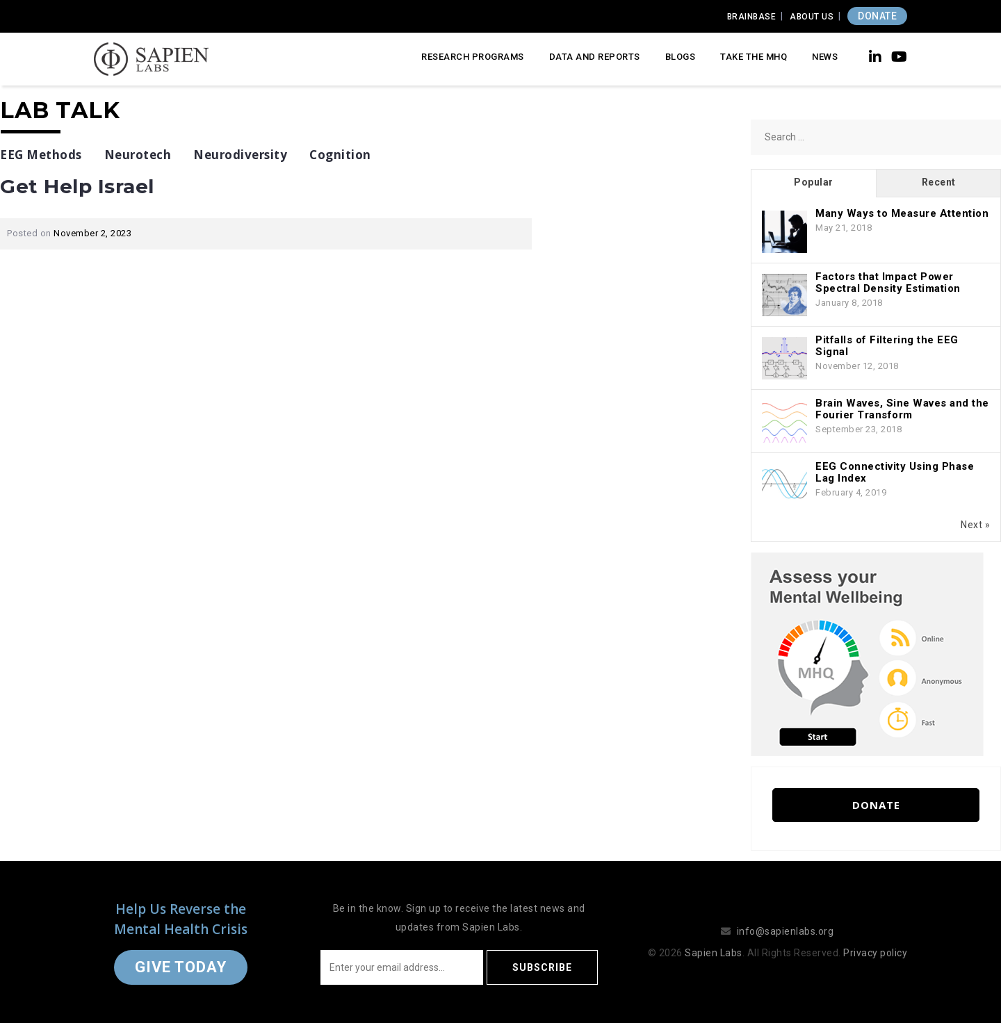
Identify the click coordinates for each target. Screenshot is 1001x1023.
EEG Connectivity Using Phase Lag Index (894, 472)
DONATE (877, 16)
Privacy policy (875, 952)
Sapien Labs (713, 952)
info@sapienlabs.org (785, 931)
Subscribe (542, 967)
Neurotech (138, 155)
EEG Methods (41, 155)
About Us (811, 17)
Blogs (680, 56)
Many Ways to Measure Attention (901, 213)
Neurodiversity (240, 155)
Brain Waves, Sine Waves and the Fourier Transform (902, 409)
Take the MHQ (753, 56)
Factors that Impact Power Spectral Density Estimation (888, 282)
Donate (876, 805)
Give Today (181, 967)
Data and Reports (594, 56)
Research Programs (472, 56)
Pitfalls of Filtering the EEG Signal (887, 346)
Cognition (340, 155)
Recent (939, 182)
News (825, 56)
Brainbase (751, 17)
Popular (813, 182)
